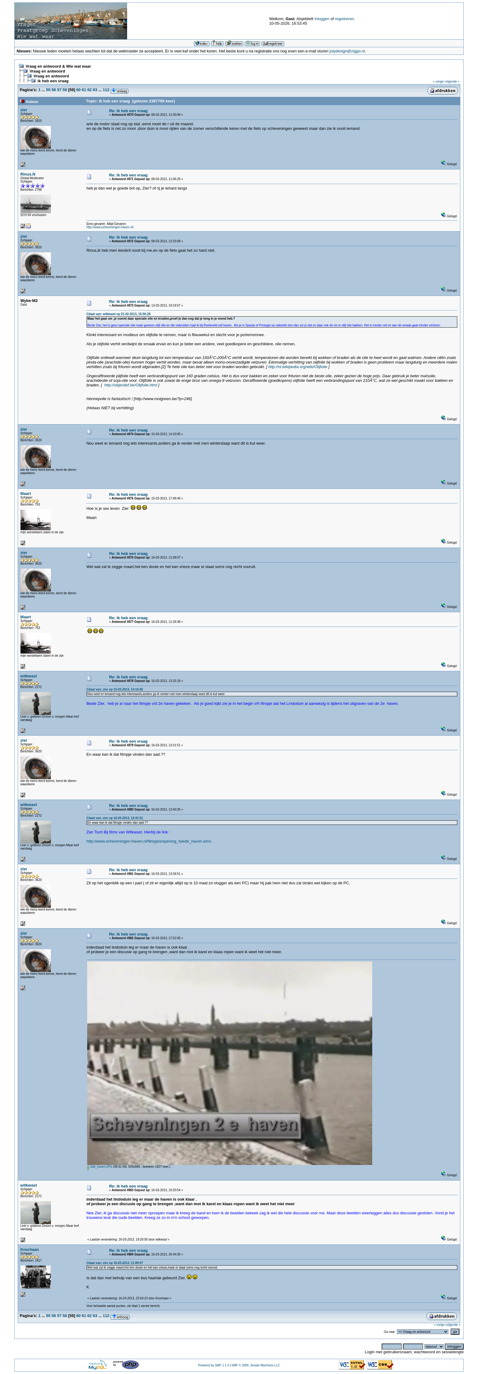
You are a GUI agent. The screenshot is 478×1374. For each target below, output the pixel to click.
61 (84, 89)
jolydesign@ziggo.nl (347, 51)
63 (95, 89)
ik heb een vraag (53, 81)
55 (48, 89)
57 (59, 89)
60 (78, 89)
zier (23, 110)
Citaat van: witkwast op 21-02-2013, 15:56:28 (118, 314)
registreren (344, 18)
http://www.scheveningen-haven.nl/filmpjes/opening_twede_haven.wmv (148, 841)
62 (89, 89)
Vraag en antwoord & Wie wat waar (58, 66)
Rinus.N (27, 174)
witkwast (28, 676)
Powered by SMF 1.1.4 (213, 1365)
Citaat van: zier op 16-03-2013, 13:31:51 (114, 818)
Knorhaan (29, 1249)
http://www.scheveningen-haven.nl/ (110, 227)
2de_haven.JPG (99, 1166)
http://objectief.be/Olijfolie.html (130, 385)
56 (54, 89)
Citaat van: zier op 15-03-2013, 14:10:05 (114, 689)
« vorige (438, 81)
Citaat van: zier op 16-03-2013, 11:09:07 (114, 1263)
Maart (25, 493)
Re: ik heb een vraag (128, 110)
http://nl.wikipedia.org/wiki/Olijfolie (297, 366)
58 (64, 89)
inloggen (321, 18)
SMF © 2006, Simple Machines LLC (255, 1365)
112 (106, 89)
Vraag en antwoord (47, 71)
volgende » (451, 81)
